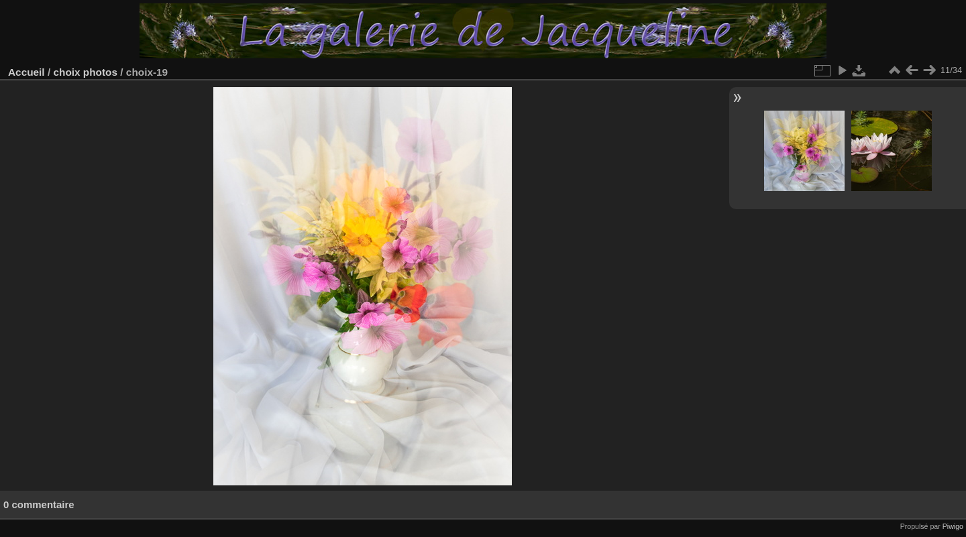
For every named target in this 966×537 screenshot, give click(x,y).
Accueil (26, 72)
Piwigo (953, 526)
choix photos (85, 72)
